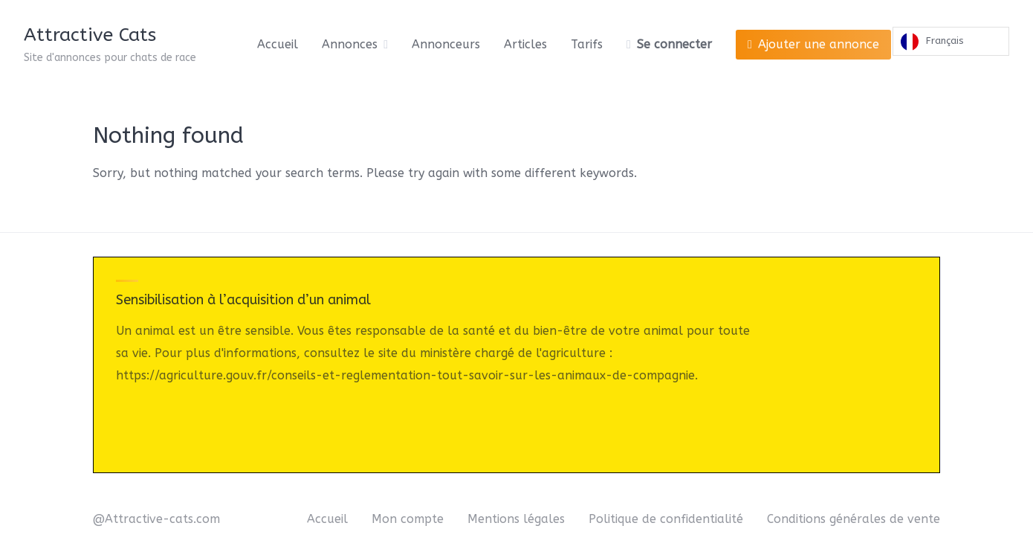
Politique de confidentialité (666, 519)
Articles (525, 44)
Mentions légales (516, 519)
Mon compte (408, 519)
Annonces (350, 44)
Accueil (277, 44)
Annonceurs (446, 44)
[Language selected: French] (951, 44)
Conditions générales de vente (853, 519)
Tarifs (587, 44)
